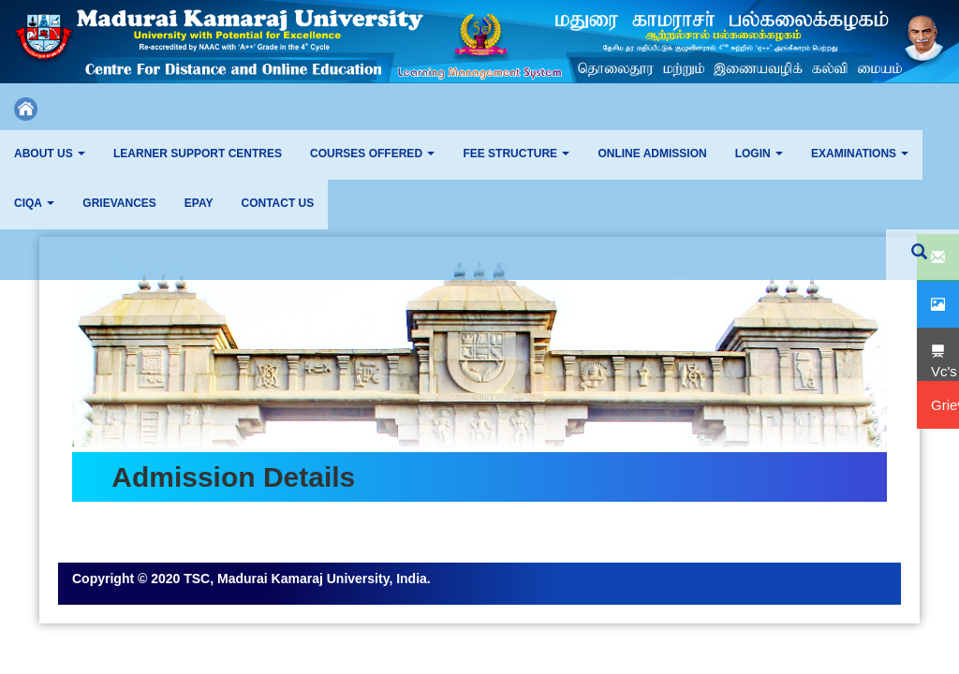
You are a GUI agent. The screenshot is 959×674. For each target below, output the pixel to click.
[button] (49, 155)
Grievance (102, 553)
